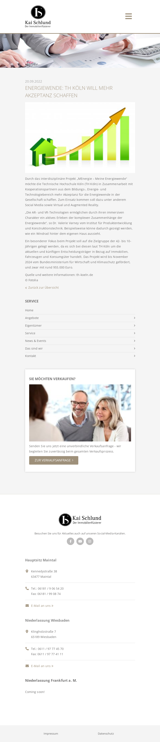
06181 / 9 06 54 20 (51, 588)
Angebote (32, 318)
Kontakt (30, 356)
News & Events (35, 341)
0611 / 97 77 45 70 (51, 649)
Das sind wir (34, 348)
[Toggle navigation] (128, 15)
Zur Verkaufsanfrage (53, 460)
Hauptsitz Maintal (41, 560)
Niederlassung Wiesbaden (47, 620)
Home (29, 310)
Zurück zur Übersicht (43, 287)
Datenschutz (106, 733)
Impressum (51, 733)
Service (30, 333)
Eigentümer (33, 325)
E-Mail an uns (38, 606)
